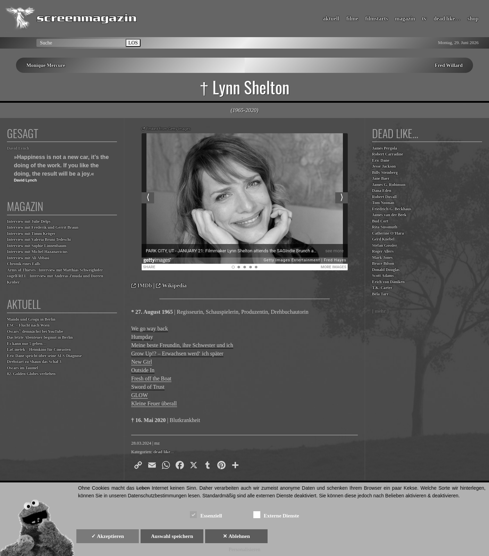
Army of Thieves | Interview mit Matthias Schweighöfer (55, 270)
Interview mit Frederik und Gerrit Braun (42, 227)
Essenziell (206, 515)
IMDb (144, 285)
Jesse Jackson (384, 166)
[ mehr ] (380, 311)
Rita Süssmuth (384, 227)
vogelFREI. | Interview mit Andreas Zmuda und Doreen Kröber (55, 279)
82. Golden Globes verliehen (31, 374)
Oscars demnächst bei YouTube (35, 331)
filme (352, 19)
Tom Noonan (383, 203)
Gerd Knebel (383, 239)
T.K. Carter (382, 288)
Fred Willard (449, 65)
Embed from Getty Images (168, 129)
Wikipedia (174, 285)
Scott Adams (383, 275)
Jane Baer (380, 178)
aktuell (331, 19)
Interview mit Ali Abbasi (28, 258)
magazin (405, 19)
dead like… (447, 19)
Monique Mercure (45, 65)
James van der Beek (389, 215)
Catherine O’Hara (388, 233)
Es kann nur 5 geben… (27, 344)
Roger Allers (383, 251)
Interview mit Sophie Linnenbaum (36, 246)
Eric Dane (380, 160)
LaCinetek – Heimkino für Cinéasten (39, 349)
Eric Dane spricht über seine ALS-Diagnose (44, 356)
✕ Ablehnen (236, 536)
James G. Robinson (388, 185)
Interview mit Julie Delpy (29, 221)
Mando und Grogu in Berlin (31, 319)
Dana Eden (381, 190)
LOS (133, 42)
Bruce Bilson (383, 263)
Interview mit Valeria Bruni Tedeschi (39, 239)
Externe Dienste (276, 515)
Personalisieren (245, 549)
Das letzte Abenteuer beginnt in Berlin (40, 337)
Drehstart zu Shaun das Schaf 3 (34, 362)
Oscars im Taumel (22, 368)
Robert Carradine (387, 154)
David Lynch (18, 148)
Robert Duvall (384, 197)
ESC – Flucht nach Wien (28, 325)
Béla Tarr (380, 294)
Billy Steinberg (385, 172)
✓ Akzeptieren (107, 536)
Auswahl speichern (172, 536)
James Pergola (384, 148)
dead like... (163, 451)
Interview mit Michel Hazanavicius (37, 252)
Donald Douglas (385, 270)
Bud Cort (380, 221)
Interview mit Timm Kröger (31, 233)
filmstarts (376, 19)
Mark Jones (382, 257)
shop (473, 19)
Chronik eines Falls (23, 264)
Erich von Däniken (388, 282)
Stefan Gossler (384, 245)
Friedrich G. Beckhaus (391, 209)
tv (424, 19)
